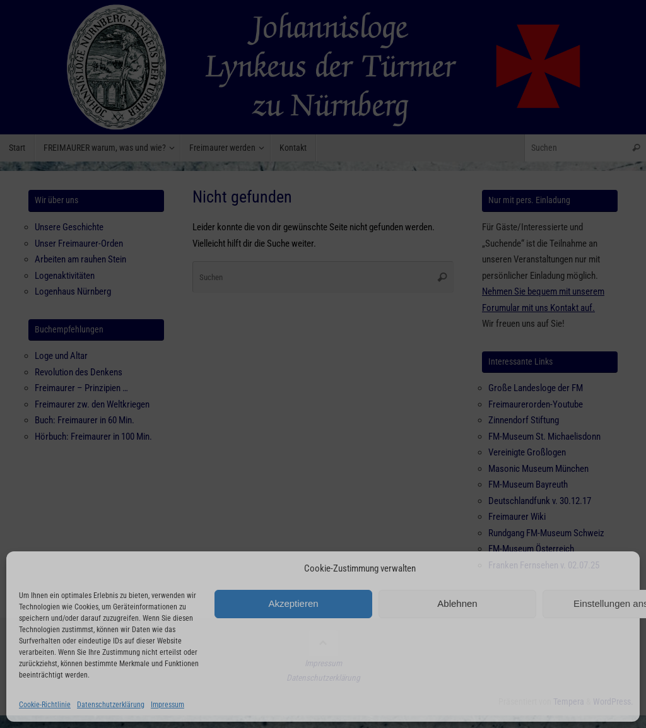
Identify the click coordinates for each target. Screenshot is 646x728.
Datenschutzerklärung (110, 704)
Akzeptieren (293, 603)
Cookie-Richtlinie (45, 704)
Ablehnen (457, 603)
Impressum (167, 704)
